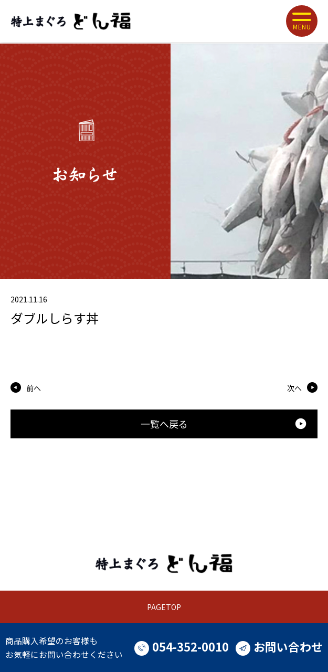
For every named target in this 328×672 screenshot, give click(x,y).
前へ (33, 388)
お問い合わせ (279, 646)
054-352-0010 (181, 646)
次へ (294, 388)
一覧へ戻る (224, 423)
